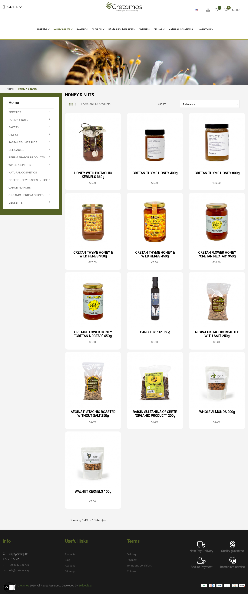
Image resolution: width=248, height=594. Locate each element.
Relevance (211, 104)
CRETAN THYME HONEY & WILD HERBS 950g (93, 254)
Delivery (132, 554)
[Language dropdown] (197, 10)
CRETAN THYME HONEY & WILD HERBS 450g (155, 254)
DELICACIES (16, 149)
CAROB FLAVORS (19, 187)
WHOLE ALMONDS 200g (217, 412)
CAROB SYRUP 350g (155, 332)
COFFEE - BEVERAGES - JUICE (28, 180)
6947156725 (14, 7)
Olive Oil (13, 134)
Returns (131, 571)
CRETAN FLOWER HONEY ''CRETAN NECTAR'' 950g (217, 254)
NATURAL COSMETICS (22, 172)
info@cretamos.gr (19, 570)
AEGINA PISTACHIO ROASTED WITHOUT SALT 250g (93, 414)
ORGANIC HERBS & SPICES (26, 195)
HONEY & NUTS (18, 119)
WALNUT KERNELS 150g (93, 491)
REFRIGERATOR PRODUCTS (26, 157)
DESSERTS (15, 202)
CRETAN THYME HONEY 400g (155, 173)
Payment (132, 559)
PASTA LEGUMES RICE (22, 142)
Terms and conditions (139, 565)
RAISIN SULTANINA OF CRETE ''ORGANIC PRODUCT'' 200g (155, 414)
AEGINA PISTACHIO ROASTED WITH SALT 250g (217, 334)
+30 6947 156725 (18, 564)
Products (70, 554)
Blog (67, 559)
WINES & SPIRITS (19, 164)
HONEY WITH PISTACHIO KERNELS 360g (93, 175)
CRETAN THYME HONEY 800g (217, 173)
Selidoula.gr (85, 585)
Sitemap (69, 571)
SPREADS (14, 112)
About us (70, 565)
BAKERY (13, 127)
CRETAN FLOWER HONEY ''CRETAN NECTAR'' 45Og (93, 334)
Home (13, 102)
